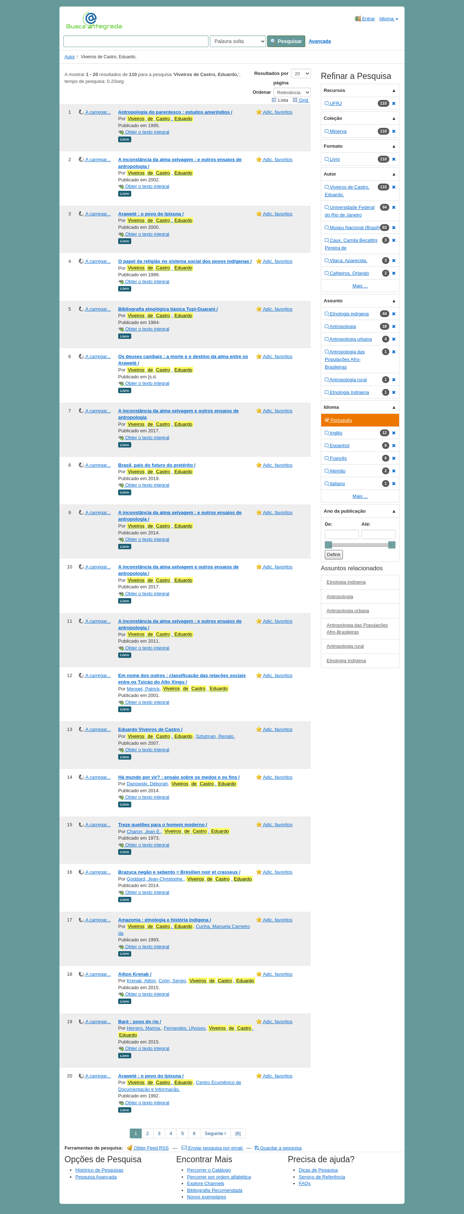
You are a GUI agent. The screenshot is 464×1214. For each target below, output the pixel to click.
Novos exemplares (206, 1197)
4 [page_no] (171, 1133)
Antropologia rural (345, 646)
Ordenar (262, 92)
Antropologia (340, 596)
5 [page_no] (182, 1133)
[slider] (328, 545)
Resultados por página (271, 78)
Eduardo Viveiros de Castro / (150, 729)
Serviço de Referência (322, 1177)
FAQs (305, 1183)
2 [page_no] (147, 1133)
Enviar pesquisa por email (212, 1148)
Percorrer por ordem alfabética (219, 1177)
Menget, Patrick (143, 689)
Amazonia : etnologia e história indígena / (164, 920)
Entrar (365, 18)
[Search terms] (135, 41)
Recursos (334, 90)
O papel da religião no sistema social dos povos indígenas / (185, 261)
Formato (333, 146)
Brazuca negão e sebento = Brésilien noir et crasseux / (179, 872)
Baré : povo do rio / (139, 1021)
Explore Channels (205, 1183)
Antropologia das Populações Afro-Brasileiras (357, 628)
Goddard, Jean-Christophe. (155, 879)
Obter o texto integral (143, 132)
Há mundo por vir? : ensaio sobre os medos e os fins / (179, 777)
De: (328, 524)
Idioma (388, 18)
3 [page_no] (159, 1133)
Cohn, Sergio (172, 980)
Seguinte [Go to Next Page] (216, 1133)
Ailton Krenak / (135, 974)
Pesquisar (286, 41)
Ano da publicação (345, 511)
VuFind (77, 21)
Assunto (333, 300)
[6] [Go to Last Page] (237, 1133)
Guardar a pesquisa (278, 1148)
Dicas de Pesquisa (318, 1170)
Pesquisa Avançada (96, 1177)
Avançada (320, 41)
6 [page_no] (194, 1133)
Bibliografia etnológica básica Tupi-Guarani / (168, 309)
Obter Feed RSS (148, 1148)
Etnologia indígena (346, 582)
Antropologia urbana (348, 610)
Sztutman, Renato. (215, 736)
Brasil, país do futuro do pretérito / (156, 465)
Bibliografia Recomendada (214, 1190)
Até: (365, 524)
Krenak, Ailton (141, 980)
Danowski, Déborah (147, 783)
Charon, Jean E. (144, 831)
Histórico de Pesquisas (99, 1170)
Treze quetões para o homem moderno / (162, 824)
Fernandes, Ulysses (185, 1028)
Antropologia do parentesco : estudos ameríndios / (175, 112)
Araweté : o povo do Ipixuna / (151, 214)
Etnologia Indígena (346, 660)
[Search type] (238, 41)
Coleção (333, 118)
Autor (70, 56)
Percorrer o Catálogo (209, 1170)
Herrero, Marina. (144, 1028)
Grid (301, 100)
